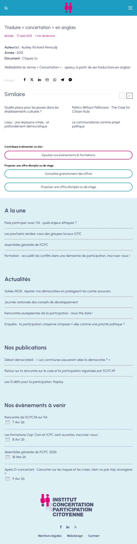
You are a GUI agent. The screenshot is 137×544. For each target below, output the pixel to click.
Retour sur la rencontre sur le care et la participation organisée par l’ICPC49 (59, 371)
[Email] (47, 79)
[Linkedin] (68, 527)
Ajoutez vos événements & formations (68, 155)
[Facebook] (61, 527)
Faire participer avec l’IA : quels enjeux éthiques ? (40, 223)
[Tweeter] (32, 79)
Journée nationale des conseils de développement (41, 302)
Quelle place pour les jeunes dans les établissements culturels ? (31, 109)
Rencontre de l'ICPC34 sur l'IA (25, 417)
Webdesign (75, 536)
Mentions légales (50, 536)
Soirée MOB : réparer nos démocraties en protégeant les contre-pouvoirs (57, 291)
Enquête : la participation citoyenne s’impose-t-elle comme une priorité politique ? (64, 325)
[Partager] (25, 79)
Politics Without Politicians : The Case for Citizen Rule (101, 109)
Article (8, 35)
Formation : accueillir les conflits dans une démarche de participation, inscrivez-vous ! (67, 257)
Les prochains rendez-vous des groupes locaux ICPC (43, 234)
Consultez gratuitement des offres (68, 174)
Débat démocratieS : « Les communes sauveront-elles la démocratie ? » (57, 360)
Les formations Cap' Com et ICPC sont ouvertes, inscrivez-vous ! (51, 435)
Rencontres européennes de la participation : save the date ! (48, 313)
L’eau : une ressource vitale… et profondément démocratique (26, 124)
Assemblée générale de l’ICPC (26, 245)
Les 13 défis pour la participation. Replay (33, 382)
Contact (93, 536)
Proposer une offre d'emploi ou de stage (68, 187)
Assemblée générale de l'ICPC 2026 (30, 452)
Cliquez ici (30, 58)
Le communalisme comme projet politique (96, 124)
